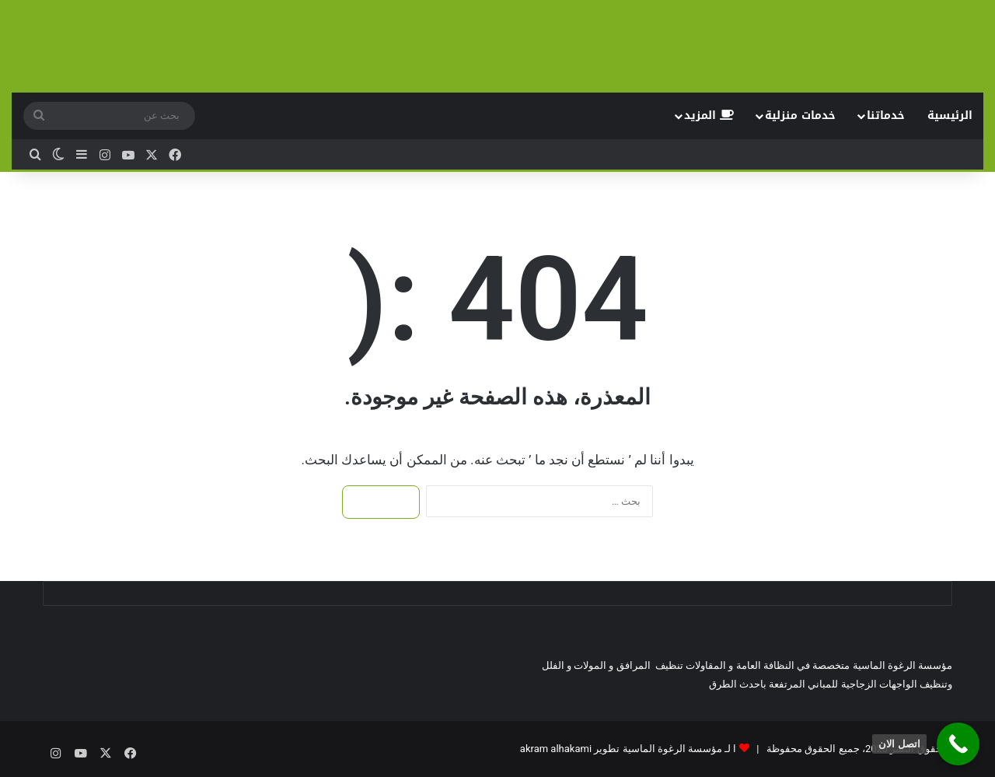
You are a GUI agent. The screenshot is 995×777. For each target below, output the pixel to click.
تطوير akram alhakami (570, 748)
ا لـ (729, 748)
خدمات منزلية (800, 115)
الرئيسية (949, 115)
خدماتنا (886, 115)
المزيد (709, 115)
